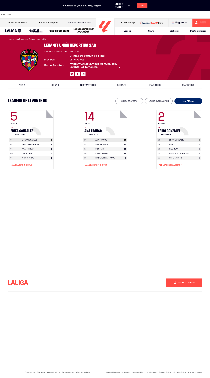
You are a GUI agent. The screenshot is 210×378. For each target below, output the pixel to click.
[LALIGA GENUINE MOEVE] (83, 31)
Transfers (188, 85)
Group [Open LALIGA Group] (127, 22)
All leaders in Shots (96, 165)
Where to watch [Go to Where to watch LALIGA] (79, 22)
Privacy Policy (165, 372)
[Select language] (180, 22)
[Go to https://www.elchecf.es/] (58, 15)
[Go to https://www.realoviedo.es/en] (167, 15)
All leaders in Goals (23, 165)
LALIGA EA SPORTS (129, 101)
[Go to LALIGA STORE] (151, 23)
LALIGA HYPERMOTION (159, 101)
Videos (127, 31)
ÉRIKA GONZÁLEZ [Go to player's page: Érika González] (103, 153)
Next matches (88, 85)
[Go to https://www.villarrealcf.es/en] (206, 15)
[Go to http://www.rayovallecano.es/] (107, 15)
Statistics (174, 31)
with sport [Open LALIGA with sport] (48, 22)
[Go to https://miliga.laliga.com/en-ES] (201, 23)
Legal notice (151, 372)
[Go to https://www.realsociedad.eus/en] (177, 15)
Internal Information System (118, 372)
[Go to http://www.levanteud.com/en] (97, 15)
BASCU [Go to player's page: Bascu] (172, 144)
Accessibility (137, 372)
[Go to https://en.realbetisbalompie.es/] (147, 15)
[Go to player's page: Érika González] (43, 122)
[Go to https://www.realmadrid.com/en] (157, 15)
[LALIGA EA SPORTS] (13, 31)
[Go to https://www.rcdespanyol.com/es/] (127, 15)
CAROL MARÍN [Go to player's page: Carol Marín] (175, 158)
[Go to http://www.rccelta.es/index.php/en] (117, 15)
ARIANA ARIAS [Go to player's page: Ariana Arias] (28, 158)
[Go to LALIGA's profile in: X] (72, 74)
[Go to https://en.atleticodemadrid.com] (28, 15)
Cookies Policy (180, 372)
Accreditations (53, 372)
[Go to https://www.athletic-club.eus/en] (18, 15)
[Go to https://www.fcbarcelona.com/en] (68, 15)
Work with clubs (83, 372)
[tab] (129, 101)
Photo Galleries (198, 31)
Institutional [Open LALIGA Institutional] (17, 22)
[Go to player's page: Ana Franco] (117, 122)
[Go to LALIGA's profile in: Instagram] (83, 74)
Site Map (41, 372)
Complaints (30, 372)
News (151, 31)
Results (121, 85)
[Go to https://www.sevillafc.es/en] (186, 15)
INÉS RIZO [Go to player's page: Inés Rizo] (99, 149)
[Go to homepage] (105, 33)
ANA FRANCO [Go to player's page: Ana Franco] (28, 149)
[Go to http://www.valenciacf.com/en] (196, 15)
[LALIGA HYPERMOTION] (36, 31)
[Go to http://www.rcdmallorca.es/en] (137, 15)
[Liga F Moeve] (59, 31)
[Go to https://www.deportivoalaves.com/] (48, 15)
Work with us (68, 372)
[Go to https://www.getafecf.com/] (77, 15)
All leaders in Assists (170, 165)
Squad (55, 85)
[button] (13, 31)
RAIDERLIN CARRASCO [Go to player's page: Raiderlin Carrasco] (32, 144)
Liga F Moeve (188, 101)
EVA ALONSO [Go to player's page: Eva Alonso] (27, 153)
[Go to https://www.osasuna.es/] (38, 15)
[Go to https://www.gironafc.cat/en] (87, 15)
